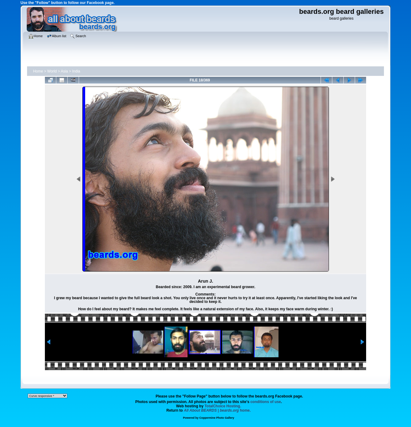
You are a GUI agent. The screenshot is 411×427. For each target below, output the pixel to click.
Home (38, 71)
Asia (64, 71)
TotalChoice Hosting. (222, 406)
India (76, 71)
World (52, 71)
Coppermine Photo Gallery (216, 417)
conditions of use (265, 402)
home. (217, 410)
